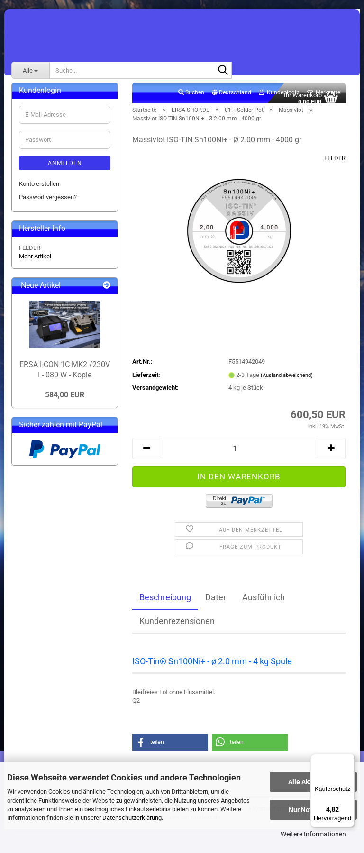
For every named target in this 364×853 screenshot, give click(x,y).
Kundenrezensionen (177, 626)
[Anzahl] (239, 453)
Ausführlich (263, 602)
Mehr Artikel (35, 261)
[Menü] (349, 759)
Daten (216, 602)
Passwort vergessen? (48, 202)
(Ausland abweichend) (287, 380)
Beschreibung (165, 602)
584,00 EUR (64, 399)
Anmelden (65, 168)
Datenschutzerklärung (132, 817)
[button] (231, 98)
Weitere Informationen (313, 834)
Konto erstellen (39, 189)
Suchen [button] (191, 97)
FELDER (335, 163)
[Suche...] (30, 70)
